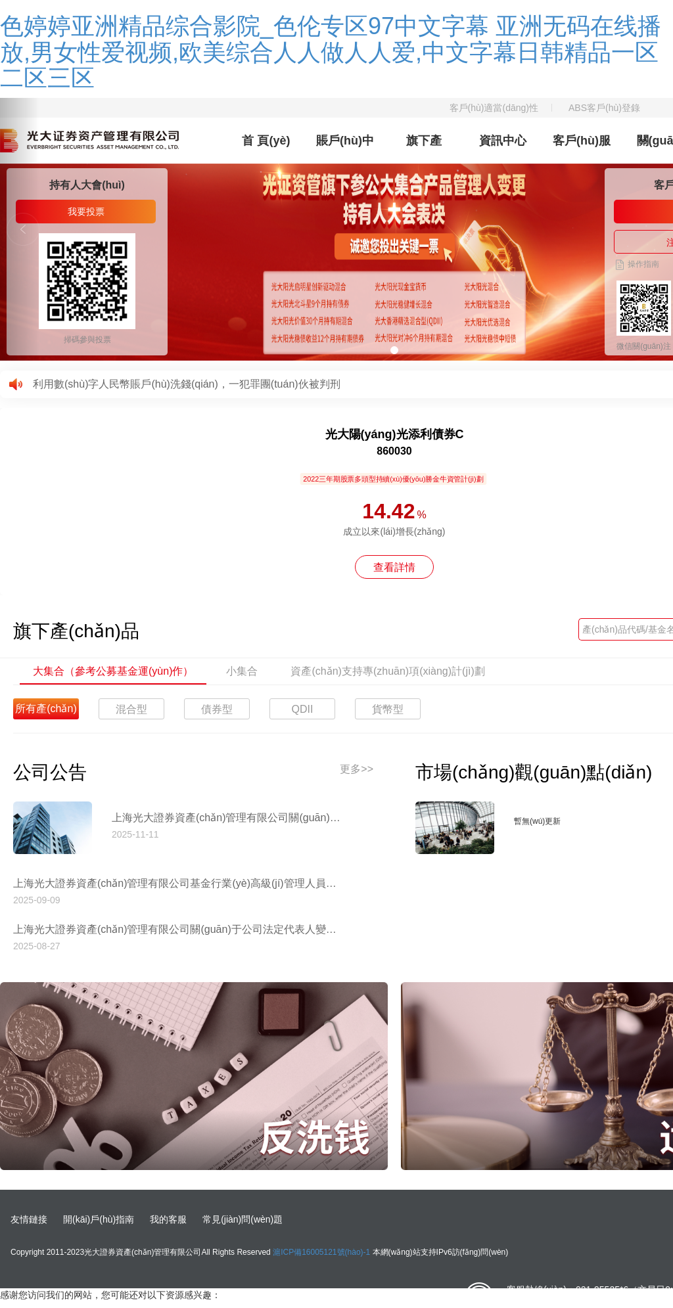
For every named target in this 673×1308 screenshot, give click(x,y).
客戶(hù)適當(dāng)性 (494, 107)
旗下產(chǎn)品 (424, 149)
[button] (19, 229)
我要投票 (86, 211)
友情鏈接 (29, 1219)
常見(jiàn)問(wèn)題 (242, 1219)
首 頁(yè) (266, 140)
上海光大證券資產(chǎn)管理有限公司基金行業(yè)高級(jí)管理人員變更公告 (177, 883)
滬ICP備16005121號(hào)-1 (321, 1252)
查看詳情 (394, 567)
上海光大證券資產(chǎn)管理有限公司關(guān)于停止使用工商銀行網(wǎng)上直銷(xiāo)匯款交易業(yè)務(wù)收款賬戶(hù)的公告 (227, 817)
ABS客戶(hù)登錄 (604, 107)
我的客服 (168, 1219)
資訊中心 (502, 140)
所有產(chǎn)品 (45, 711)
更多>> (356, 769)
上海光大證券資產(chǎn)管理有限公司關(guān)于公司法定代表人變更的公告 (177, 929)
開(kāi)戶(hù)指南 (98, 1219)
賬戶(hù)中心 (345, 149)
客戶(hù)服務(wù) (582, 149)
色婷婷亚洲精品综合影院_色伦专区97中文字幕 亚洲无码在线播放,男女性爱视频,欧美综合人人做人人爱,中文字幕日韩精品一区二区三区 (330, 51)
